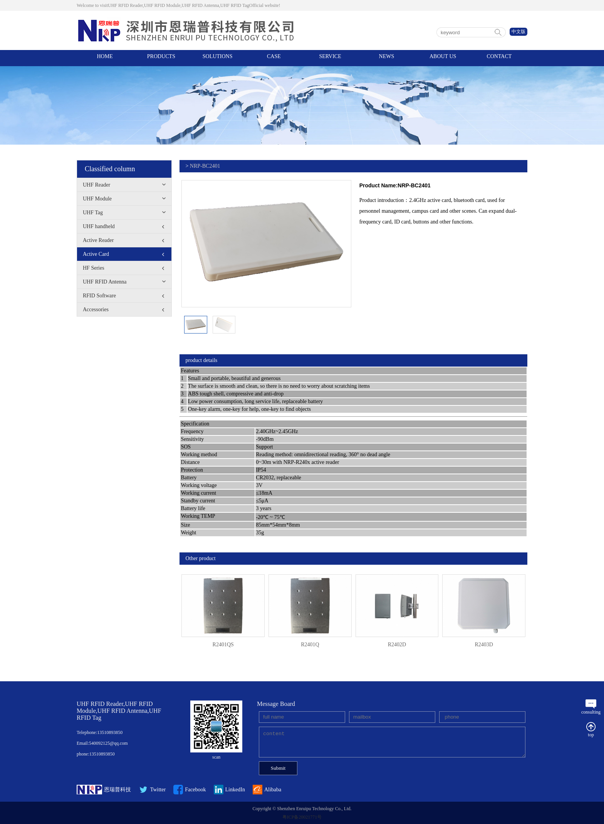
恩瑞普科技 (104, 789)
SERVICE (330, 58)
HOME (105, 58)
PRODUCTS (161, 58)
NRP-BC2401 (205, 166)
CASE (274, 58)
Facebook (189, 789)
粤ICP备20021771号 (302, 817)
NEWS (386, 58)
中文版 (518, 31)
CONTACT (499, 58)
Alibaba (267, 789)
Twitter (152, 789)
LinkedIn (229, 789)
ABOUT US (443, 58)
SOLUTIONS (218, 58)
